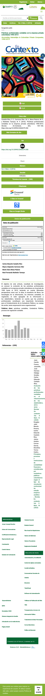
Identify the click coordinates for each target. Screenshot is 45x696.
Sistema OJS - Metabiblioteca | (22, 647)
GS (9, 241)
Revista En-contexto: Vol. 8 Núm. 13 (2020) (37, 414)
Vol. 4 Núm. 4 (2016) (25, 23)
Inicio (5, 23)
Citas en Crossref (16, 199)
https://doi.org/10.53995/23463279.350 (15, 149)
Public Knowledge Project (23, 255)
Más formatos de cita (14, 132)
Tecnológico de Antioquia (16, 247)
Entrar (32, 2)
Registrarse (23, 2)
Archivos (12, 23)
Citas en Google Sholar (17, 211)
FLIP (22, 108)
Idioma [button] (41, 2)
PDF (22, 103)
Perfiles (16, 245)
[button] (43, 55)
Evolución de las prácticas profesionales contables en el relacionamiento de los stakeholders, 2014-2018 (39, 396)
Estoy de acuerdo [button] (38, 690)
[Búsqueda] (14, 18)
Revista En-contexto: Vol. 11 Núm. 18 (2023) (37, 502)
